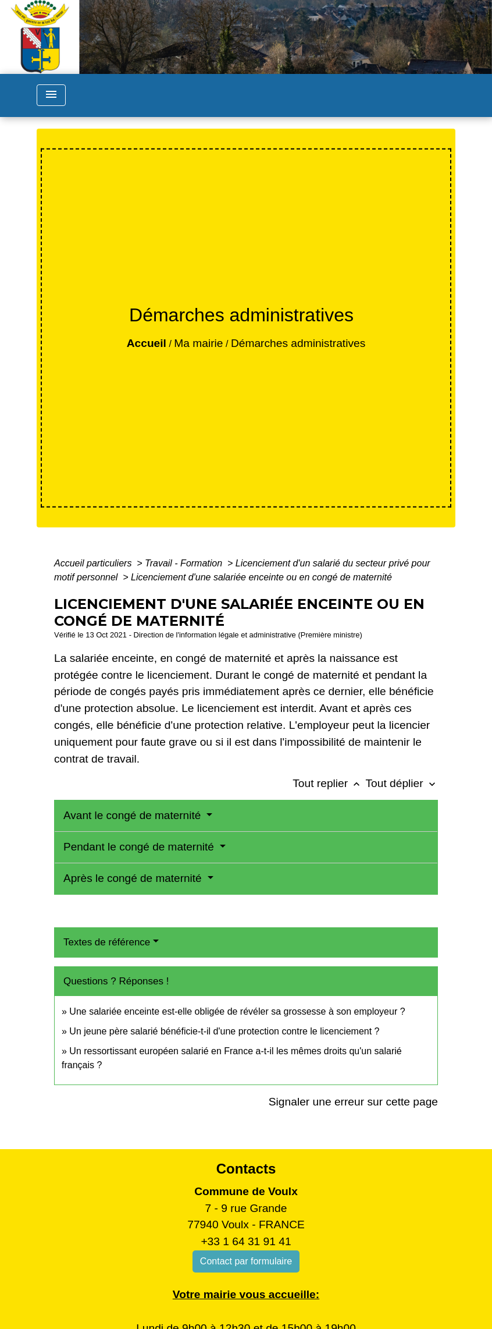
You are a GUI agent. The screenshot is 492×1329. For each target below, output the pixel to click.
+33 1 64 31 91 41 (246, 1241)
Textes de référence (106, 942)
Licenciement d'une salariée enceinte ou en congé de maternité (261, 577)
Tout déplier (401, 783)
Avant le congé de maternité (133, 815)
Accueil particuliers (94, 563)
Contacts (246, 1168)
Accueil (146, 343)
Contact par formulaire (246, 1261)
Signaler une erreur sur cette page (353, 1102)
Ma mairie (198, 343)
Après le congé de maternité (134, 878)
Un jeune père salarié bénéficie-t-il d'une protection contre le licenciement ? (224, 1031)
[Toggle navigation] (51, 95)
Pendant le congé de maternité (140, 847)
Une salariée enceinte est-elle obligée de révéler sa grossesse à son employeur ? (237, 1011)
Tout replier (329, 783)
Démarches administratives (298, 343)
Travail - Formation (185, 563)
